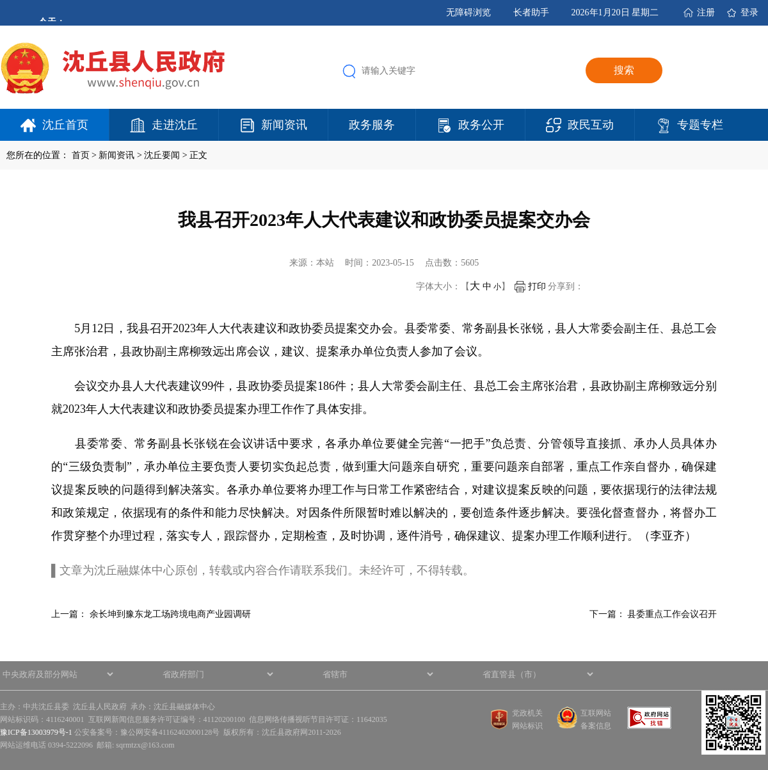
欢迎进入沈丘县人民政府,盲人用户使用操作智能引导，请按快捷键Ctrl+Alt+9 (0, 0)
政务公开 (481, 124)
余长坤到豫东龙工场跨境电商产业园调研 (170, 614)
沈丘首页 (65, 124)
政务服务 (372, 124)
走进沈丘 (175, 124)
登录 (749, 12)
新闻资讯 (284, 124)
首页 (81, 155)
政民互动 (591, 124)
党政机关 (527, 713)
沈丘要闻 (162, 155)
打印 (530, 286)
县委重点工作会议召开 (672, 614)
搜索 (624, 70)
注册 (706, 12)
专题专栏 (700, 124)
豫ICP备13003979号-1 (36, 732)
